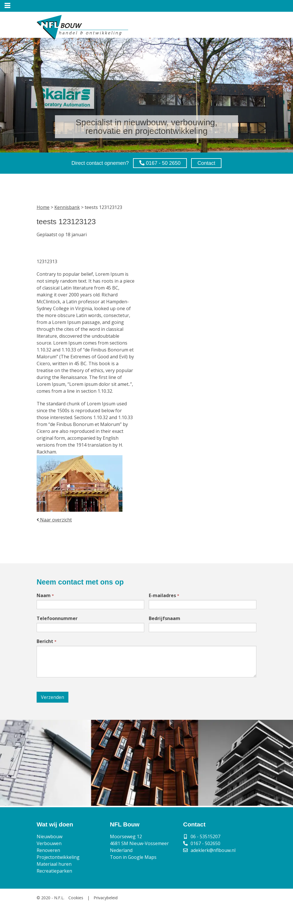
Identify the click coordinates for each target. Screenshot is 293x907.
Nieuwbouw (49, 836)
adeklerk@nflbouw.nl (213, 850)
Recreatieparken (54, 871)
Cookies (75, 897)
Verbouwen (49, 843)
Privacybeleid (106, 897)
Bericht (46, 641)
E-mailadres (164, 595)
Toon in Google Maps (133, 857)
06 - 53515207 (205, 836)
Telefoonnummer (57, 618)
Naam (45, 595)
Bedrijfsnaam (164, 618)
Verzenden (52, 697)
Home (43, 207)
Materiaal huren (54, 864)
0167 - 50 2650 (160, 163)
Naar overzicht (54, 520)
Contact (206, 163)
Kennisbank (67, 207)
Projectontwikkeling (58, 857)
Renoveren (48, 850)
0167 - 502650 (205, 843)
